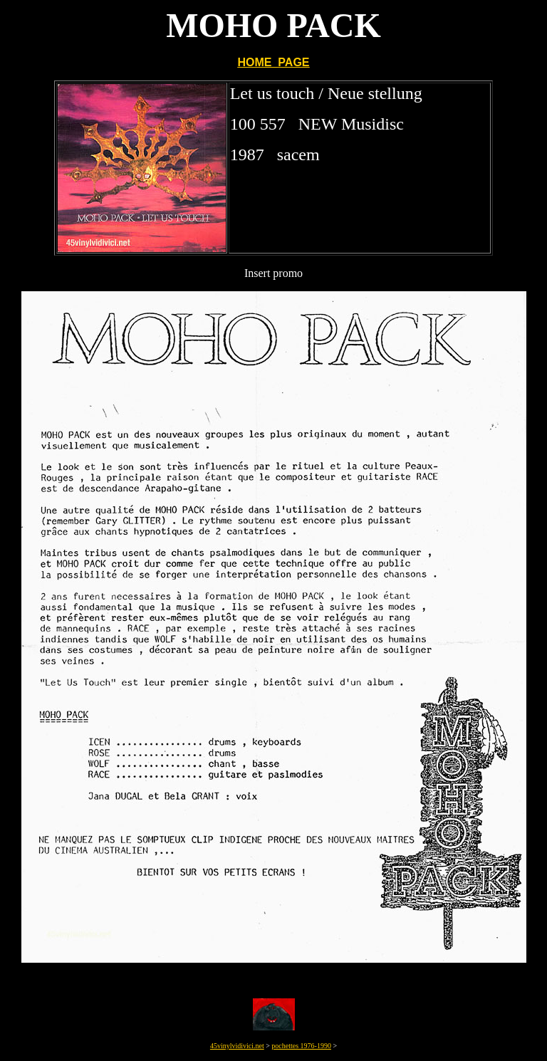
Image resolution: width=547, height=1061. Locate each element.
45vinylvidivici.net (237, 1046)
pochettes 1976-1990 (301, 1046)
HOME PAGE (273, 62)
